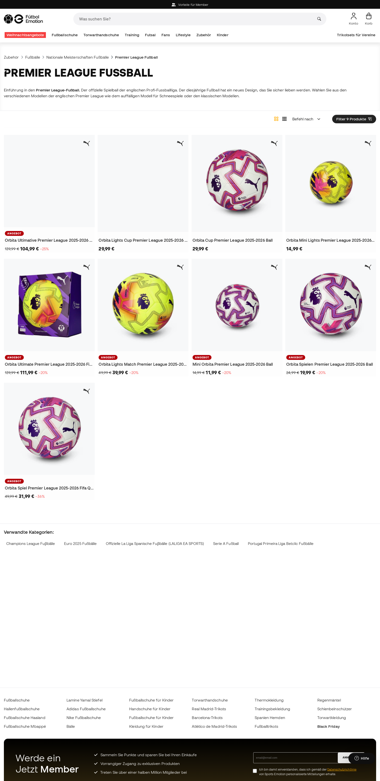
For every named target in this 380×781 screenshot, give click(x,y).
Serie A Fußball (226, 543)
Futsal (150, 35)
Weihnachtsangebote (25, 35)
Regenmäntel (329, 700)
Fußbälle (32, 57)
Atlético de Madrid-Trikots (214, 726)
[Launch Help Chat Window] (361, 758)
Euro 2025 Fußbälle (80, 543)
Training (132, 35)
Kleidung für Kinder (146, 726)
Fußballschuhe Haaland (24, 717)
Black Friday (328, 726)
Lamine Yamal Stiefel (84, 700)
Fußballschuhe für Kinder (151, 700)
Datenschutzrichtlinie (341, 769)
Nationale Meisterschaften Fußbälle (77, 57)
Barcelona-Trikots (207, 717)
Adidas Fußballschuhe (86, 709)
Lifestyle (183, 35)
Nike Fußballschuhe (84, 717)
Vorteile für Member (190, 5)
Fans (165, 35)
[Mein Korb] (368, 19)
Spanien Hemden (270, 717)
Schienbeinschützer (334, 709)
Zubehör (203, 35)
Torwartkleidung (331, 717)
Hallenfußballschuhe (22, 709)
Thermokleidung (269, 700)
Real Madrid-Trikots (209, 709)
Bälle (71, 726)
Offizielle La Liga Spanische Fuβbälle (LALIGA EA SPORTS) (155, 543)
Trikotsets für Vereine (356, 35)
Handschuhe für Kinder (149, 709)
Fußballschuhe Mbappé (25, 726)
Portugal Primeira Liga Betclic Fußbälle (280, 543)
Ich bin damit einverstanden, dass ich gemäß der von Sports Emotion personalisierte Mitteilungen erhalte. (307, 772)
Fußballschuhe (65, 35)
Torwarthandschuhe (101, 35)
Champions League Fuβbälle (30, 543)
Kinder (222, 35)
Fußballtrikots (266, 726)
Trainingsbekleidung (272, 709)
